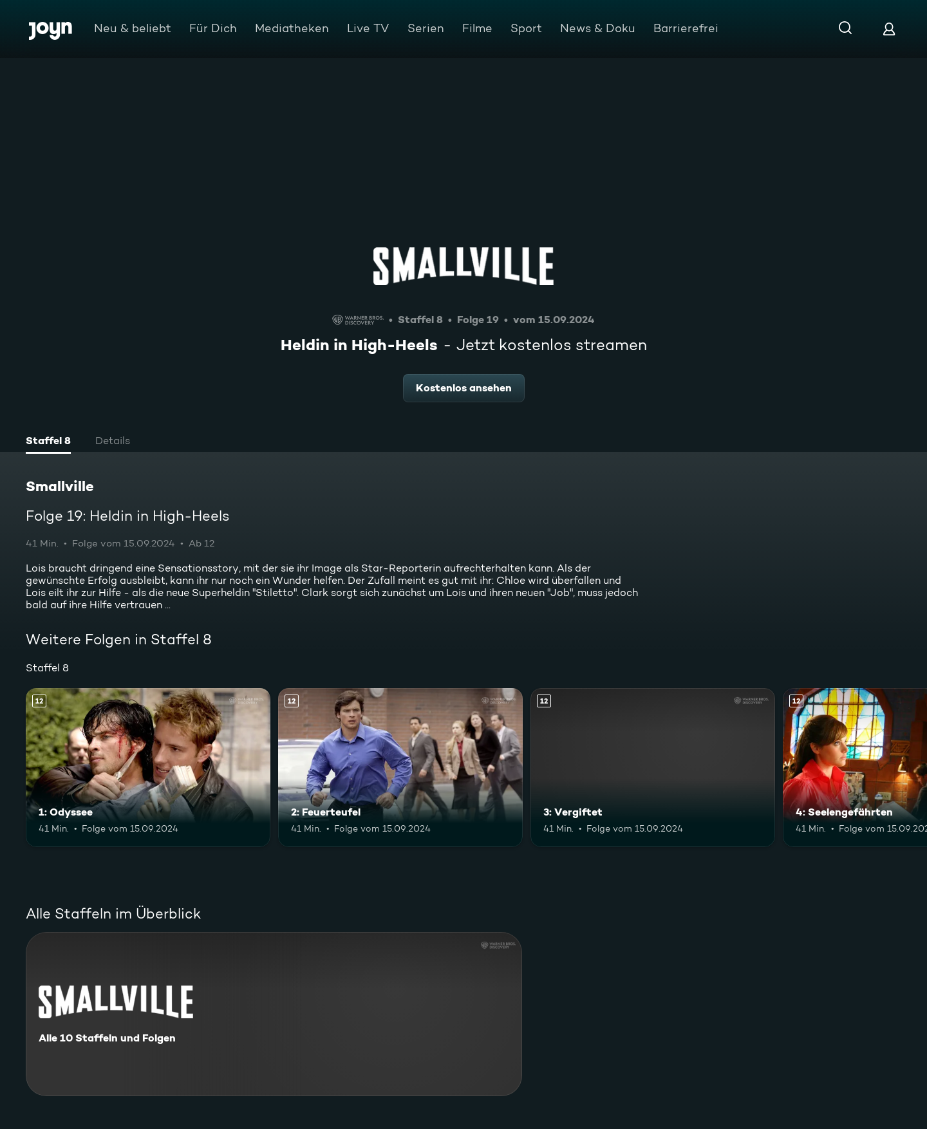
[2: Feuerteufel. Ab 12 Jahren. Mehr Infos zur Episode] (400, 767)
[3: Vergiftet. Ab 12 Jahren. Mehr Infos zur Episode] (652, 767)
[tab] (48, 442)
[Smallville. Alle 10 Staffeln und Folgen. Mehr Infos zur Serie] (274, 1014)
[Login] (889, 28)
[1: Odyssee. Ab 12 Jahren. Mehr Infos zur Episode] (148, 767)
